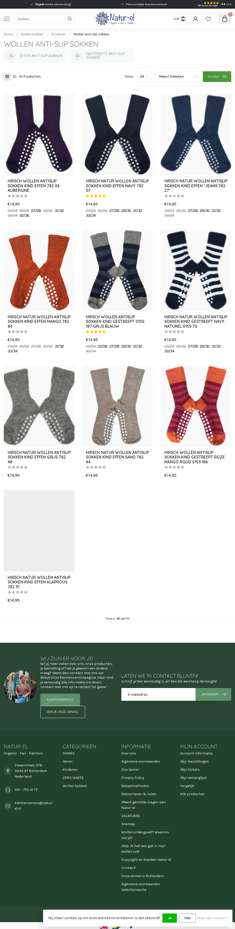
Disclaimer (130, 769)
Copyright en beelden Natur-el (146, 859)
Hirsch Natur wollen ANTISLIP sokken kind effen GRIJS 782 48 (39, 457)
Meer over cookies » (212, 918)
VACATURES (130, 816)
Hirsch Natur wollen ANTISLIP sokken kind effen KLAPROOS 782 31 (39, 582)
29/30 (48, 210)
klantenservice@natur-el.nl (34, 806)
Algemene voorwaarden (140, 761)
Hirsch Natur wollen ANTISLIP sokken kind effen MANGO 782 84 (39, 322)
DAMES (68, 753)
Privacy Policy (132, 778)
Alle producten (192, 794)
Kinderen (59, 34)
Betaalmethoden (135, 786)
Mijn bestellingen (194, 761)
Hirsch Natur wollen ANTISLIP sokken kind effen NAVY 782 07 (117, 186)
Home (8, 34)
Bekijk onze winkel (63, 712)
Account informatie (196, 753)
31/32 (59, 210)
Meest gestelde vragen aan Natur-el (143, 805)
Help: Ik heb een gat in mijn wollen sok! (143, 849)
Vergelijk (187, 786)
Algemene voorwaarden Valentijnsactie (140, 887)
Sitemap (128, 824)
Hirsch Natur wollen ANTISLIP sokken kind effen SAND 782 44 (117, 457)
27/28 (36, 210)
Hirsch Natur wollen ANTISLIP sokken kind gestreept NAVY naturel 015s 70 (195, 322)
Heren (67, 761)
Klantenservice (60, 699)
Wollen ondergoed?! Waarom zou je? (145, 835)
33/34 (12, 215)
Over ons (128, 753)
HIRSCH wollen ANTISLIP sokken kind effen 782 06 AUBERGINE (34, 186)
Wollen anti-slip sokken (91, 34)
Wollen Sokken (32, 34)
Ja (170, 918)
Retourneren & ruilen (138, 794)
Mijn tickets (190, 769)
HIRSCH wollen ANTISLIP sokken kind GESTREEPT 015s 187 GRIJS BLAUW (115, 322)
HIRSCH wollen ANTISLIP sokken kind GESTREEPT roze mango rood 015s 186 (194, 457)
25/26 (24, 210)
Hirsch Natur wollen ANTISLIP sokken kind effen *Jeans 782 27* (195, 186)
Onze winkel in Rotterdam (142, 876)
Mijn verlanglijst (193, 778)
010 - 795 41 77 (26, 790)
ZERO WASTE (73, 778)
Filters (217, 77)
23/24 (12, 210)
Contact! (128, 868)
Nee (187, 918)
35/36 (24, 215)
